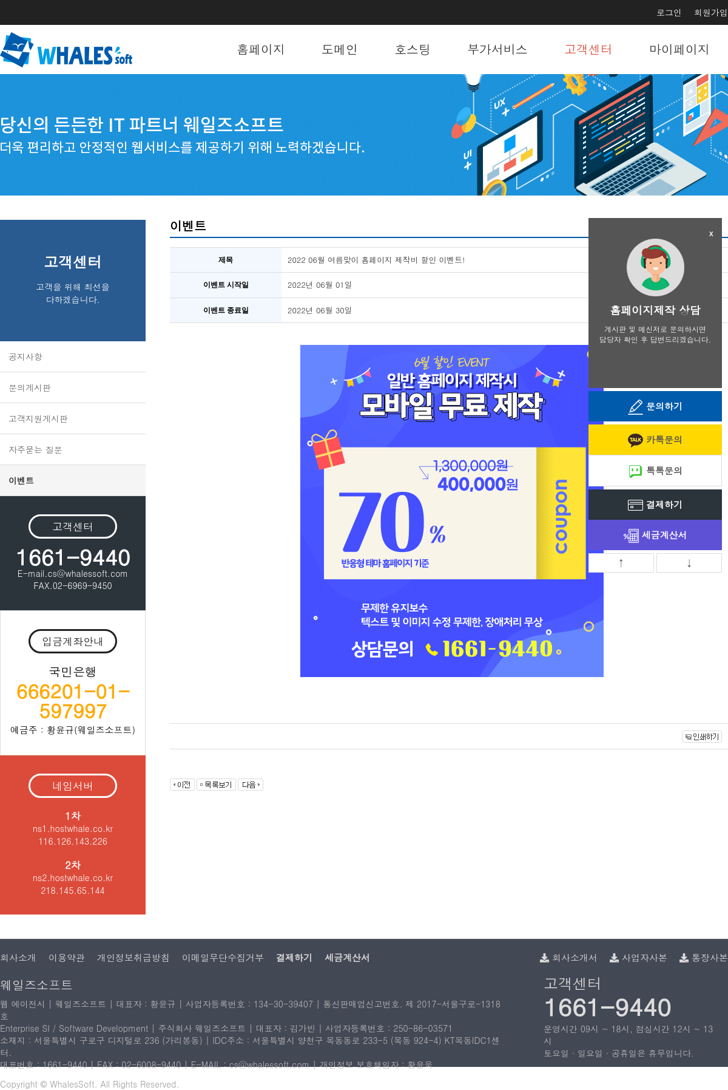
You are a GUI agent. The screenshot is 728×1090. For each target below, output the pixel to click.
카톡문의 (655, 440)
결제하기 (655, 505)
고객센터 (588, 49)
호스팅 (412, 49)
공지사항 (25, 356)
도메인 (340, 49)
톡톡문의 (655, 471)
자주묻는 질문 (35, 449)
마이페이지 (679, 49)
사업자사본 (638, 957)
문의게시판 (29, 387)
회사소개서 (569, 957)
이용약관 (67, 957)
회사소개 (18, 957)
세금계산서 (655, 535)
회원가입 (711, 12)
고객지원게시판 (38, 418)
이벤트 (21, 480)
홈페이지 (261, 49)
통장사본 (703, 957)
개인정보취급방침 (133, 957)
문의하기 (655, 407)
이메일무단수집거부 (223, 957)
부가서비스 (497, 49)
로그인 (669, 12)
